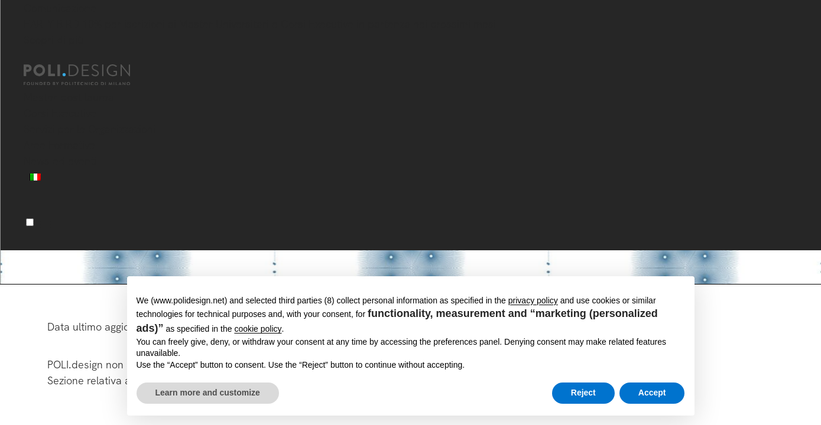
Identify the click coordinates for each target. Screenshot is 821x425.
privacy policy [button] (533, 300)
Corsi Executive (60, 113)
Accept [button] (652, 392)
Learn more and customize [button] (207, 392)
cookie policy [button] (257, 329)
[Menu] (30, 222)
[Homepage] (87, 75)
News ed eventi (60, 161)
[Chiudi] (31, 57)
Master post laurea (69, 97)
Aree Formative (59, 145)
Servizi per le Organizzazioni (89, 129)
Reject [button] (583, 392)
